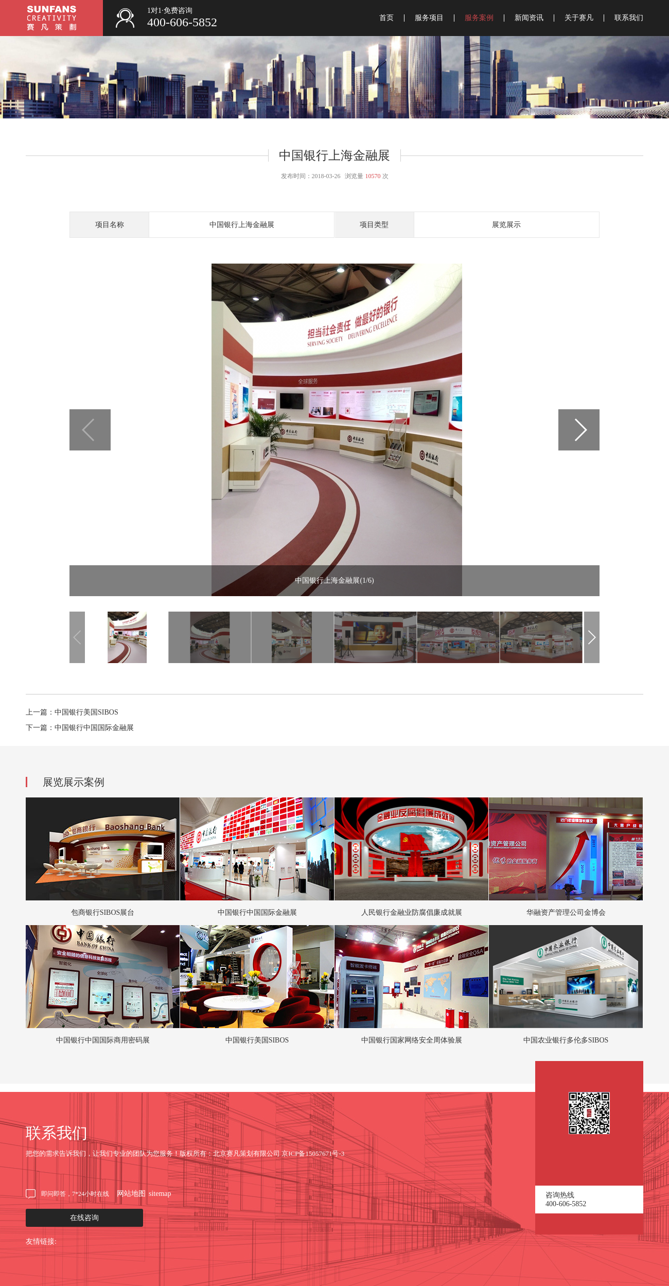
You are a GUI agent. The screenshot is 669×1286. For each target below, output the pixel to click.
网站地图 (131, 1193)
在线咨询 (84, 1218)
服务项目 (429, 18)
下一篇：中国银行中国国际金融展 (80, 728)
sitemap (160, 1193)
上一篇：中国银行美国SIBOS (72, 712)
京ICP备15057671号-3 (312, 1153)
